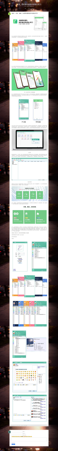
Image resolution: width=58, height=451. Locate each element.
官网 (32, 8)
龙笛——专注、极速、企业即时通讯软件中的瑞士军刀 (25, 13)
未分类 (22, 425)
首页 (25, 8)
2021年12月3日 (13, 425)
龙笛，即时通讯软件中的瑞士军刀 (29, 4)
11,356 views (17, 425)
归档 (29, 8)
